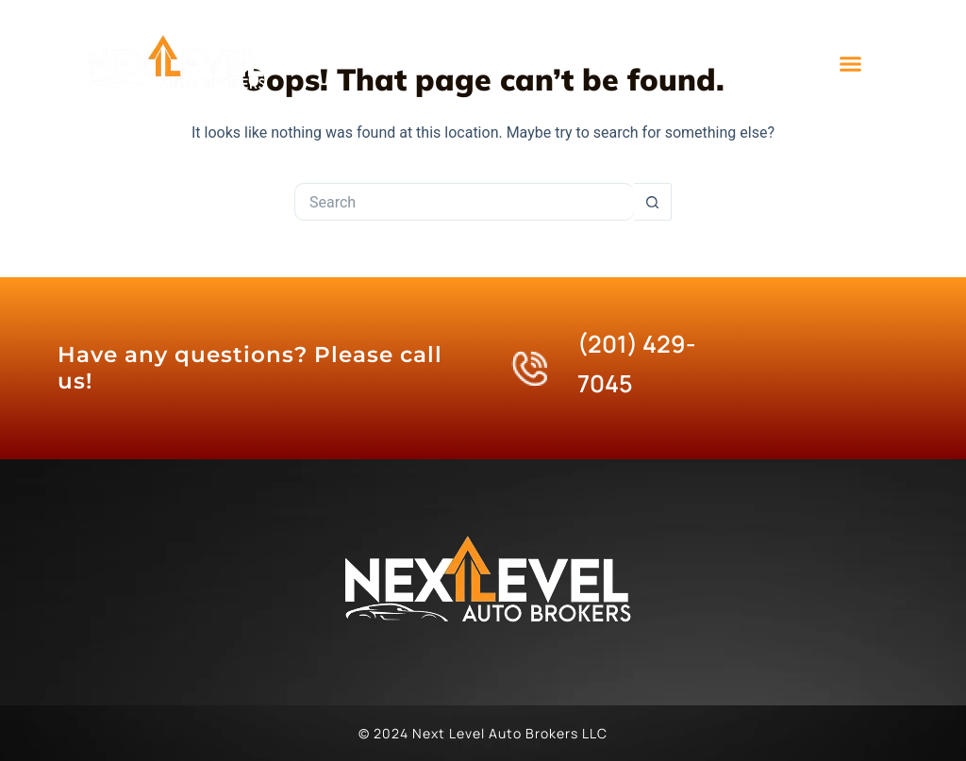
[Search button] (653, 202)
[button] (851, 64)
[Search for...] (464, 202)
